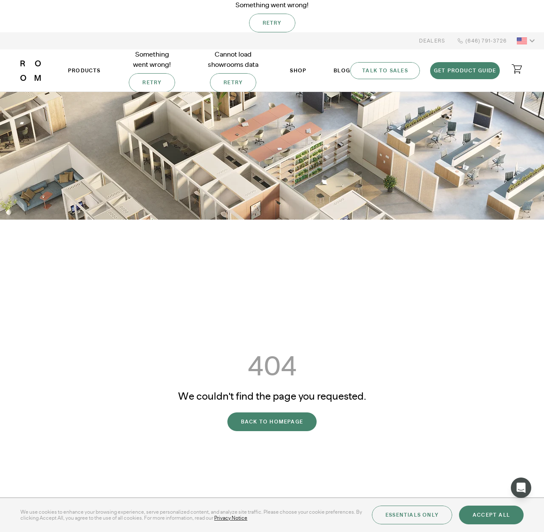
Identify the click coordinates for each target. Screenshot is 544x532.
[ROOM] (30, 70)
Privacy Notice (230, 518)
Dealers (432, 40)
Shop (298, 70)
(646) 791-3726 (481, 41)
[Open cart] (517, 69)
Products (84, 70)
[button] (527, 41)
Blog (342, 70)
